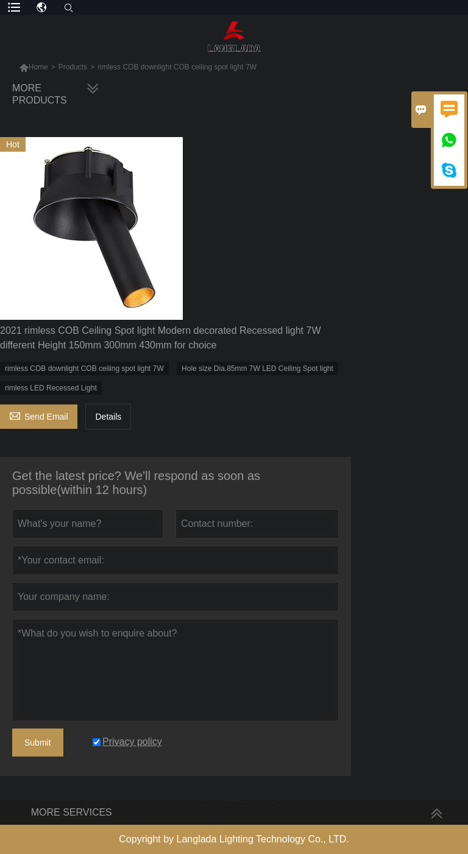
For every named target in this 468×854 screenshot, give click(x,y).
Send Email (38, 415)
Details (108, 417)
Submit (37, 742)
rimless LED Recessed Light (51, 388)
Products (72, 67)
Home (38, 67)
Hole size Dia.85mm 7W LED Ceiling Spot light (257, 368)
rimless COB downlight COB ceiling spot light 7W (84, 368)
